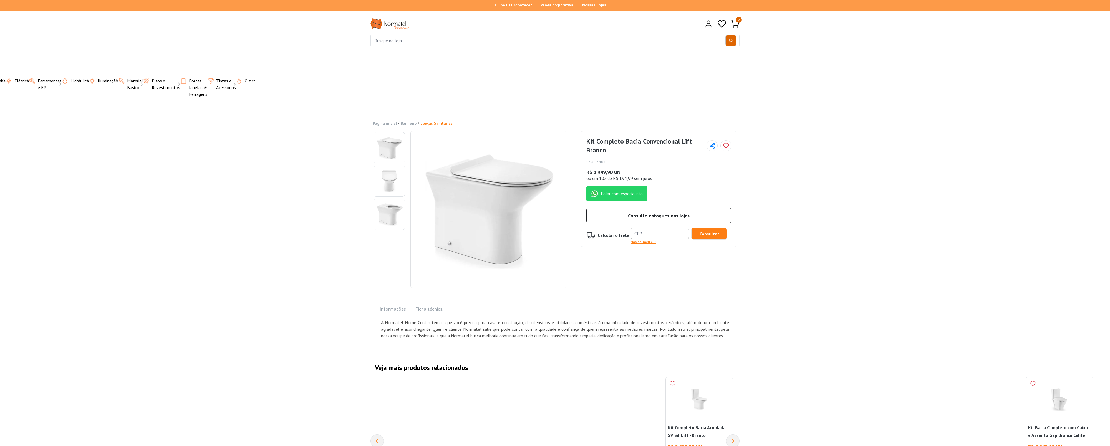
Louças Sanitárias (436, 123)
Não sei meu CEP (643, 242)
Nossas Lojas (594, 4)
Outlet (242, 80)
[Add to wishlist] (725, 145)
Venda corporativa (557, 4)
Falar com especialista (617, 193)
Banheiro (409, 123)
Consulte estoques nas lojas (659, 215)
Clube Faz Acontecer (513, 4)
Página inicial (385, 123)
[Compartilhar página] (712, 145)
